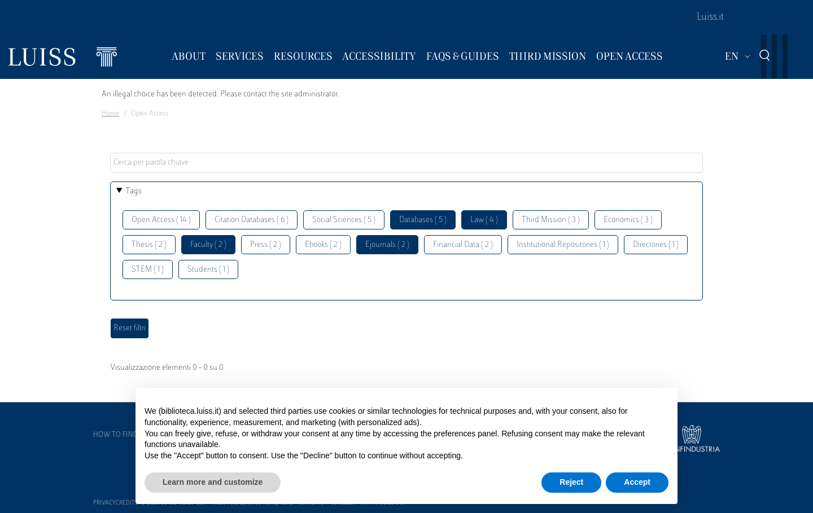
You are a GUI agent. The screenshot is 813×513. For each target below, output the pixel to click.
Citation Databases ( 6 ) (252, 220)
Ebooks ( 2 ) (323, 245)
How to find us (120, 435)
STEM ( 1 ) (148, 270)
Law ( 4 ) (484, 220)
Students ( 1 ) (208, 270)
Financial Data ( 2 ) (463, 245)
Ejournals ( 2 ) (387, 245)
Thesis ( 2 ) (149, 245)
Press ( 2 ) (265, 245)
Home (110, 113)
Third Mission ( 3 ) (551, 220)
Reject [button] (571, 482)
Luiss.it (710, 17)
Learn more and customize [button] (213, 482)
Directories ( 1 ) (656, 245)
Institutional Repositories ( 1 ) (563, 245)
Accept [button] (637, 482)
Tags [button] (134, 191)
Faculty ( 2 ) (208, 245)
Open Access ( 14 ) (161, 220)
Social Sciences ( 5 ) (343, 220)
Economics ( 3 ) (628, 220)
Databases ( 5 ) (423, 220)
